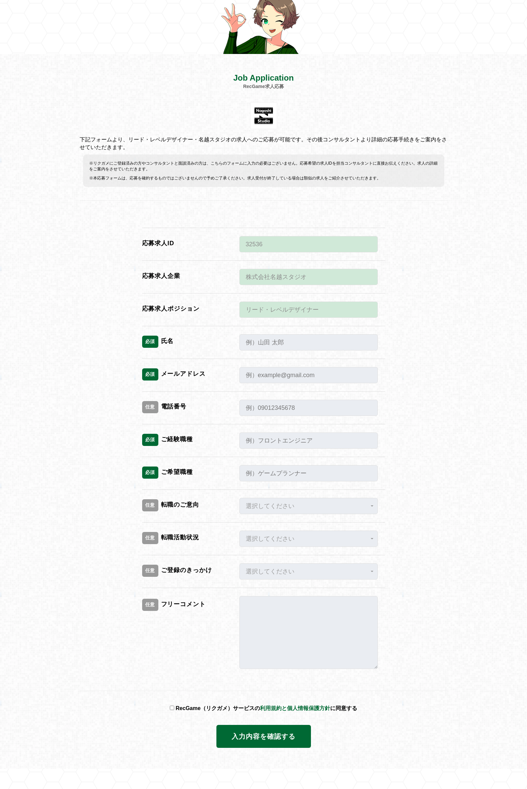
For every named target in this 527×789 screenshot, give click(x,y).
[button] (308, 506)
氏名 (158, 342)
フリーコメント (174, 605)
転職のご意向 (170, 505)
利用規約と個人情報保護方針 (295, 708)
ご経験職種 (167, 440)
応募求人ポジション (171, 308)
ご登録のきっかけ (177, 571)
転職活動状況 (170, 538)
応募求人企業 (161, 276)
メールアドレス (174, 374)
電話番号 (164, 407)
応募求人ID (158, 243)
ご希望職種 (167, 473)
